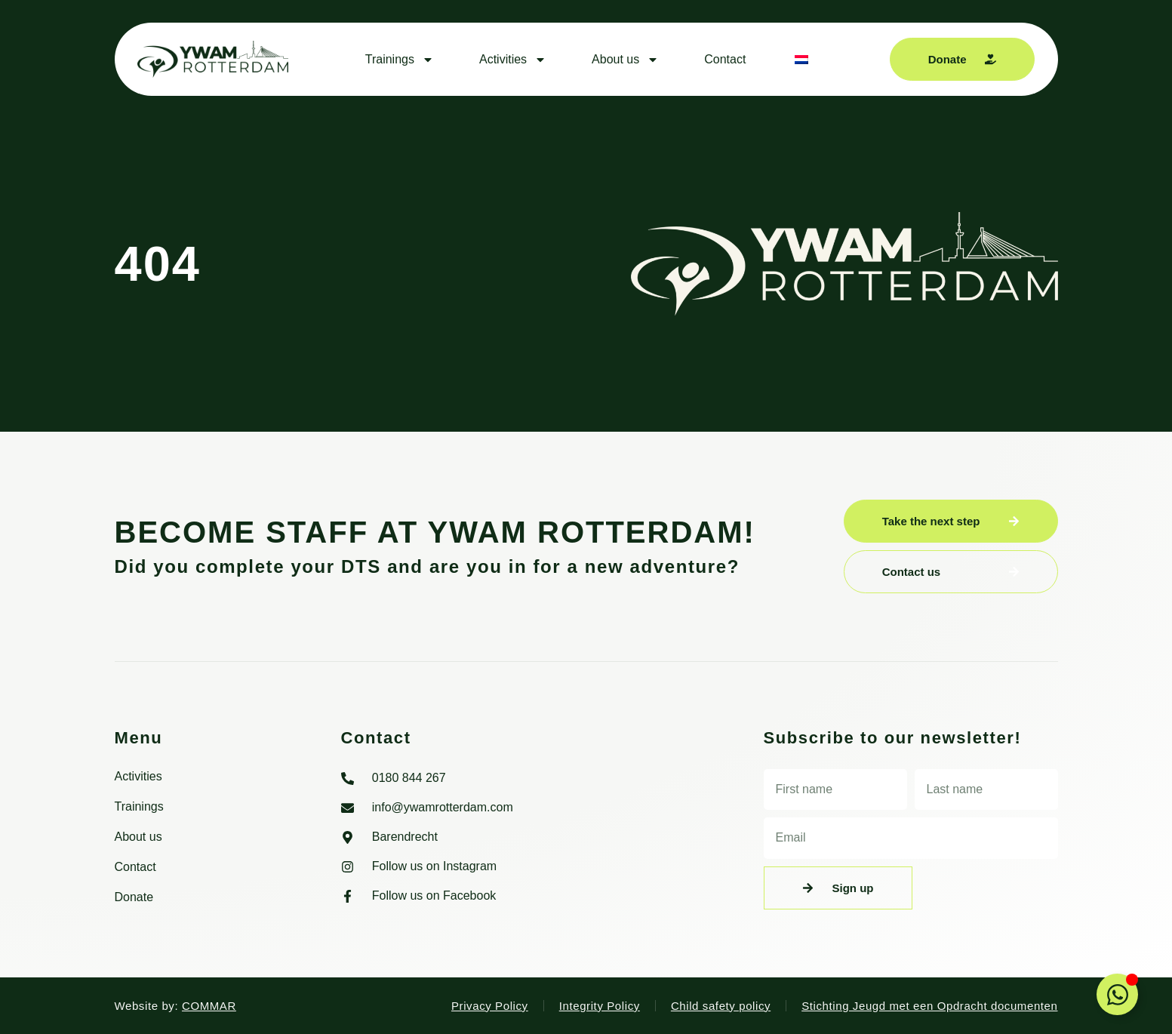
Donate (134, 897)
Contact (725, 59)
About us (625, 59)
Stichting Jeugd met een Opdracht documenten (929, 1005)
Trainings (399, 59)
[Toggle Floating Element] (1117, 994)
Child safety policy (721, 1005)
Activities (512, 59)
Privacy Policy (489, 1005)
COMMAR (209, 1005)
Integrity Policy (599, 1005)
